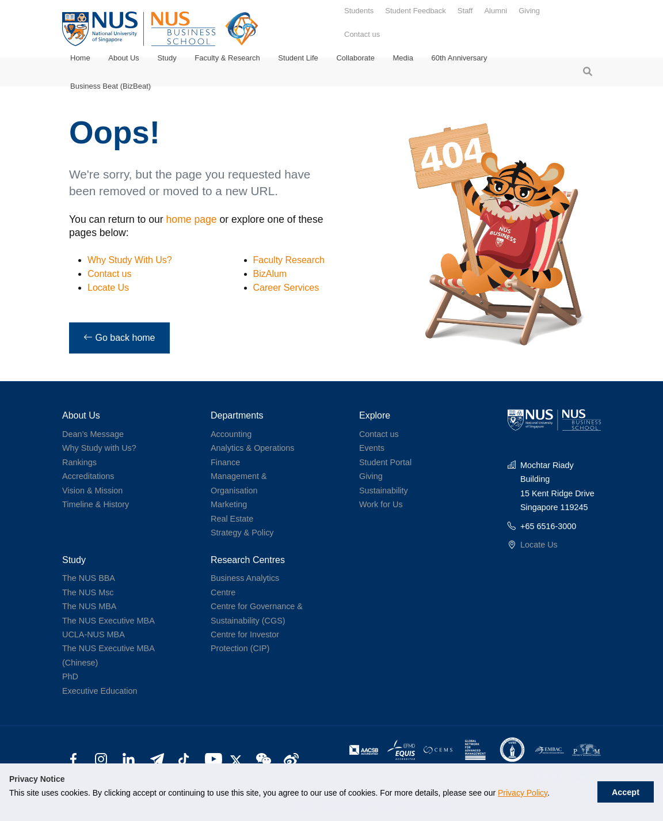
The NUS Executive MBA (108, 620)
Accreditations (88, 476)
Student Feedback (415, 10)
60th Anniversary (459, 58)
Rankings (79, 462)
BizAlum (270, 274)
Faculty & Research (227, 58)
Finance (225, 462)
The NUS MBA (89, 606)
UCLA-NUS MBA (93, 634)
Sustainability (383, 490)
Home (80, 58)
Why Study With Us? (129, 260)
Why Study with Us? (99, 448)
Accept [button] (625, 792)
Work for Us (381, 504)
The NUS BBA (88, 578)
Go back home (119, 338)
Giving (529, 10)
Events (371, 448)
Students (359, 10)
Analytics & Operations (253, 448)
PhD (70, 676)
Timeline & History (95, 504)
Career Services (286, 287)
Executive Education (99, 690)
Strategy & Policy (242, 532)
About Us (123, 58)
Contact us (362, 34)
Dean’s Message (93, 434)
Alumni (495, 10)
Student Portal (385, 462)
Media (403, 58)
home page (191, 219)
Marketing (229, 504)
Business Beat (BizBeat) (110, 86)
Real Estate (232, 518)
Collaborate (355, 58)
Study (166, 58)
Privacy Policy (522, 792)
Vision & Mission (92, 490)
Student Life (298, 58)
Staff (465, 10)
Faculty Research (289, 260)
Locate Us (108, 287)
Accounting (231, 434)
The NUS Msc (88, 592)
